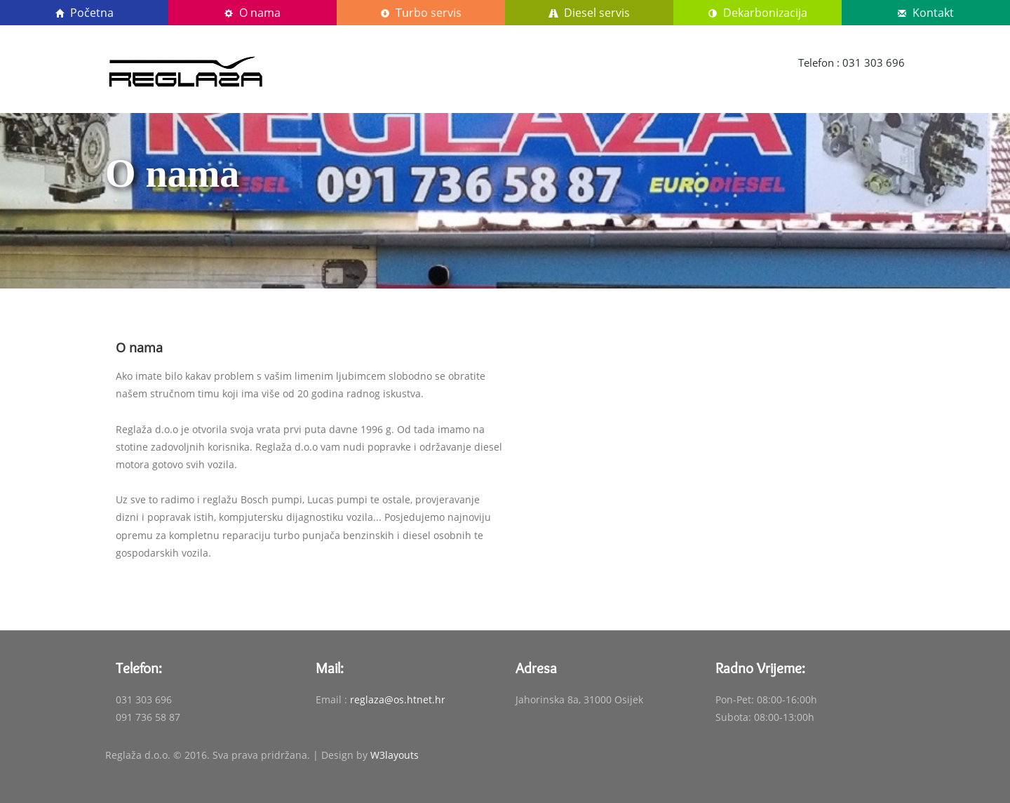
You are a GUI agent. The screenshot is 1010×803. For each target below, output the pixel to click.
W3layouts (394, 755)
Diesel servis (589, 12)
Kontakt (926, 12)
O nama (252, 12)
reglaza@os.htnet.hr (397, 699)
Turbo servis (421, 12)
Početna (84, 12)
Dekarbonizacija (757, 12)
